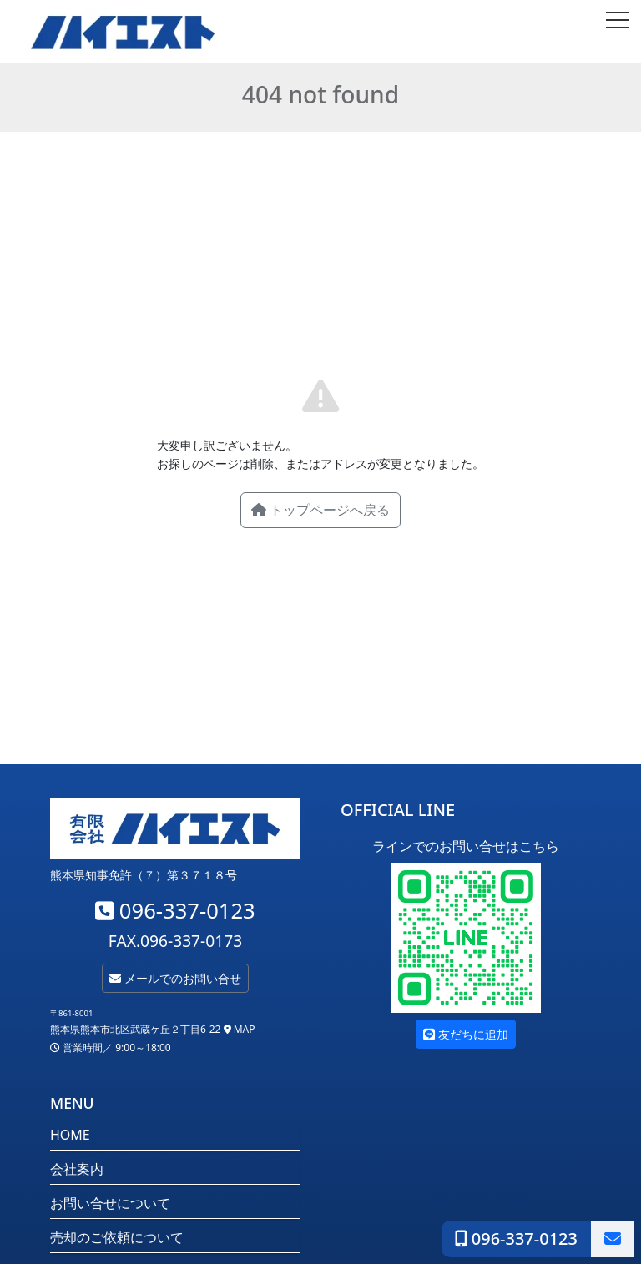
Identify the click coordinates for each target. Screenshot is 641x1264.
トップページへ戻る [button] (320, 510)
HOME (70, 1135)
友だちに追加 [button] (465, 1034)
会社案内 (76, 1169)
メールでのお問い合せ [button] (175, 978)
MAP (239, 1029)
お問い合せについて (110, 1203)
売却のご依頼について (117, 1237)
